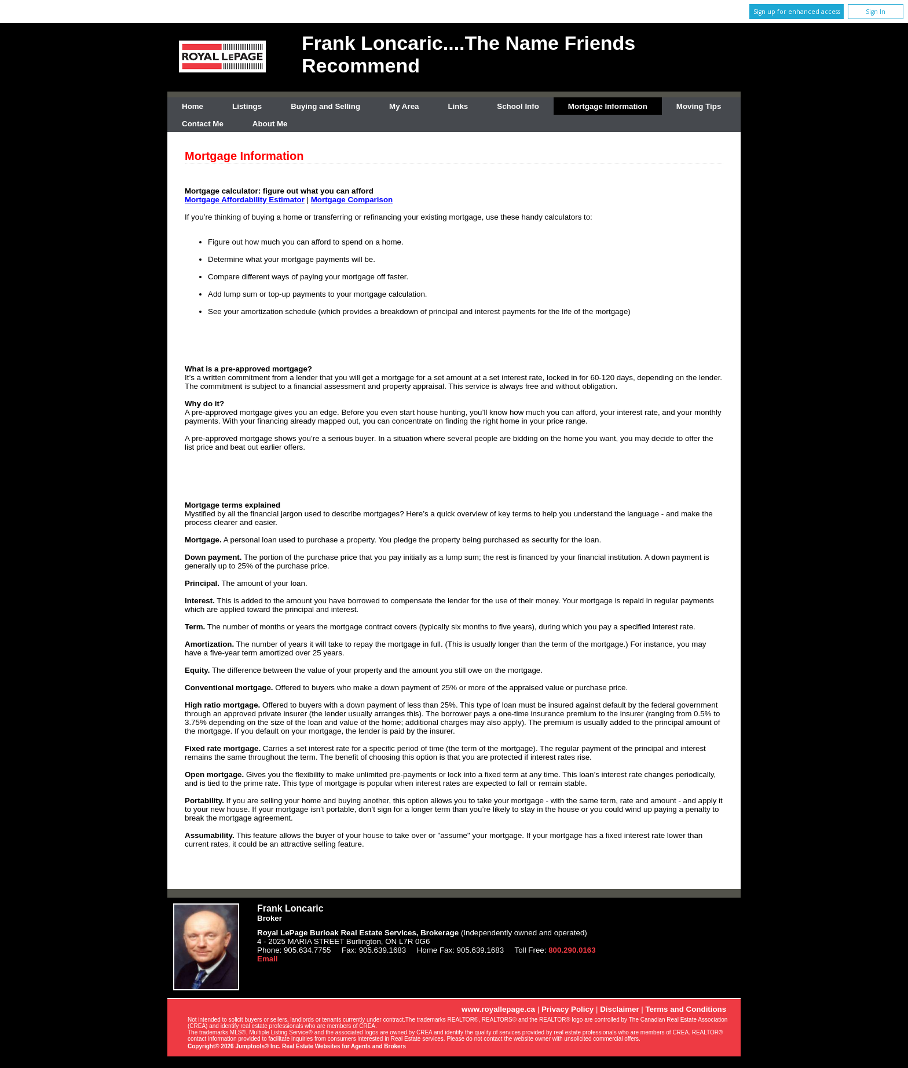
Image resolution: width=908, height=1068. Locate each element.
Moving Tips (699, 106)
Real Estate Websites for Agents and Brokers (344, 1046)
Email (267, 958)
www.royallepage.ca (498, 1009)
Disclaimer (619, 1009)
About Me (270, 123)
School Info (518, 106)
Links (458, 106)
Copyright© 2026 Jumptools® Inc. (234, 1046)
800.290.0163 (572, 950)
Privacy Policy (567, 1009)
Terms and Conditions (685, 1009)
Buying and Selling (325, 106)
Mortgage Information (607, 106)
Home (192, 106)
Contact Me (203, 123)
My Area (404, 106)
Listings (247, 106)
